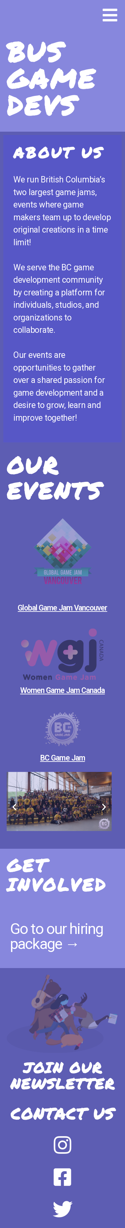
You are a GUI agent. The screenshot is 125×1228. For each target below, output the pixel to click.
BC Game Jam (62, 758)
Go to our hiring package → (56, 936)
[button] (14, 807)
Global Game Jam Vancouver (62, 607)
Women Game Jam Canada (62, 690)
